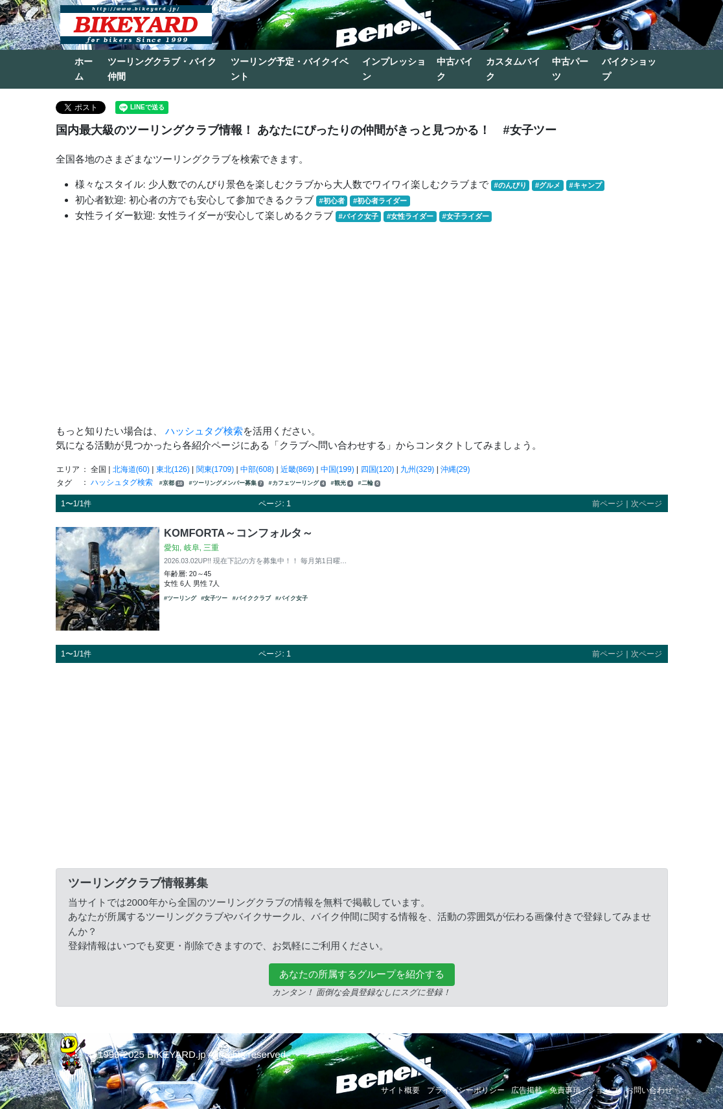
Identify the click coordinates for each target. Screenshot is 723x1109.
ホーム (84, 69)
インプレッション (394, 69)
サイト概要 (400, 1090)
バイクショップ (629, 69)
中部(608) (257, 469)
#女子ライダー (465, 216)
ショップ (603, 1090)
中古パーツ (570, 69)
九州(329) (417, 469)
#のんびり (510, 185)
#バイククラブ (252, 598)
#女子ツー (214, 598)
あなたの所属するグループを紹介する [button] (361, 974)
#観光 (342, 483)
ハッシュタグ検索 (204, 430)
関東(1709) (215, 469)
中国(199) (337, 469)
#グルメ (547, 185)
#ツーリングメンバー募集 (226, 483)
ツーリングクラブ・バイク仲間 (162, 69)
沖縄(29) (455, 469)
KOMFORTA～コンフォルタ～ (238, 533)
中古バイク (455, 69)
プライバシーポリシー (466, 1090)
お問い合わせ (649, 1090)
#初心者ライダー (380, 201)
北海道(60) (131, 469)
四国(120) (378, 469)
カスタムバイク (513, 69)
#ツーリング (180, 598)
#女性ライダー (410, 216)
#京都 (171, 483)
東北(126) (173, 469)
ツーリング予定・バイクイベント (290, 69)
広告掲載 (526, 1090)
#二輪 (369, 483)
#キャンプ (585, 185)
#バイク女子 (358, 216)
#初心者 (332, 201)
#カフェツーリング (298, 483)
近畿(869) (297, 469)
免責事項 (564, 1090)
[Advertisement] (362, 323)
